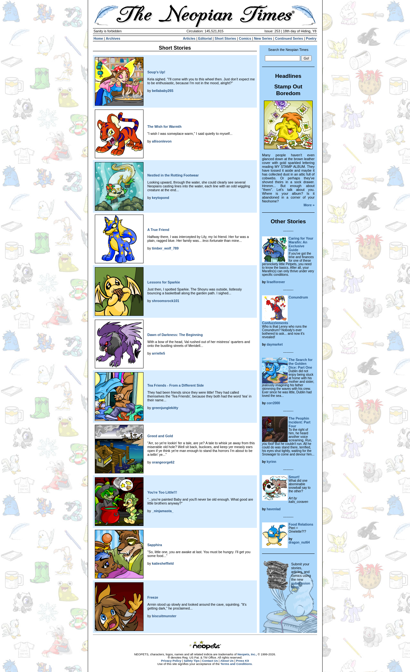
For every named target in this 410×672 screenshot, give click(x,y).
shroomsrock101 (165, 301)
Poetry (311, 38)
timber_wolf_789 (165, 248)
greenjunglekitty (165, 408)
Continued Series (289, 38)
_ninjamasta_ (163, 511)
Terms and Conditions (236, 664)
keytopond (160, 198)
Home (98, 38)
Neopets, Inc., (247, 654)
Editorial (205, 38)
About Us (227, 660)
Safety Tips (192, 660)
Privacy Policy (171, 660)
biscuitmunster (164, 616)
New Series (263, 38)
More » (309, 205)
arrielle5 (158, 353)
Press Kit (242, 660)
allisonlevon (162, 141)
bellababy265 (162, 91)
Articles (189, 38)
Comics (245, 38)
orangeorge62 (163, 462)
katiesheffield (163, 563)
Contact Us (210, 660)
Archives (113, 38)
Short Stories (225, 38)
